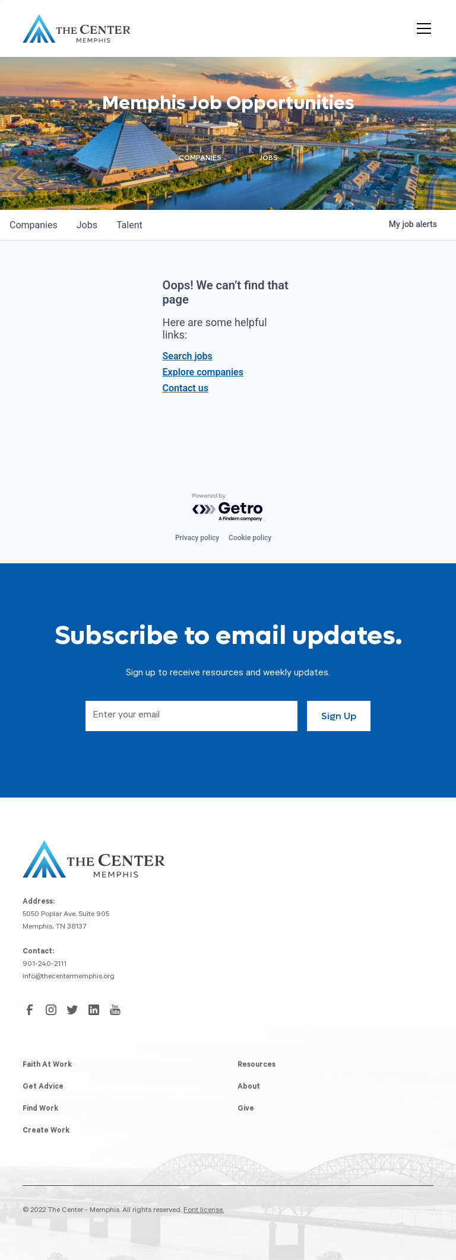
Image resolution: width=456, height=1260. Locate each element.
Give (246, 1109)
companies (34, 225)
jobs (87, 225)
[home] (77, 28)
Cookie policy (250, 538)
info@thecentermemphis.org (69, 977)
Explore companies (203, 372)
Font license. (203, 1211)
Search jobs (188, 356)
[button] (421, 28)
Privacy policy (197, 538)
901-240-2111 (44, 965)
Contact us (185, 388)
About (249, 1087)
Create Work (46, 1131)
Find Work (40, 1109)
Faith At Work (47, 1065)
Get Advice (43, 1087)
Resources (257, 1065)
